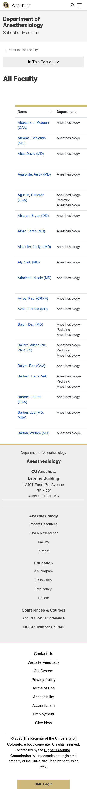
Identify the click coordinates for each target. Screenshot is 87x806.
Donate (43, 598)
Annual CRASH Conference (43, 618)
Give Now (43, 723)
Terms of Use (43, 688)
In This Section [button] (43, 62)
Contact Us (43, 654)
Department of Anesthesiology (23, 22)
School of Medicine (21, 32)
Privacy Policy (43, 680)
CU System (43, 671)
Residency (43, 589)
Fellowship (43, 580)
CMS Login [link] (43, 784)
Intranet (43, 551)
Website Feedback (43, 662)
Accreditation (43, 706)
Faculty (43, 542)
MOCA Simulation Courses (43, 627)
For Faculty (29, 50)
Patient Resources (43, 524)
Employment (43, 714)
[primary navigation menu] (79, 5)
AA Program (43, 571)
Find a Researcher (43, 533)
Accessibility (43, 697)
